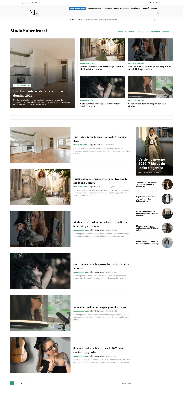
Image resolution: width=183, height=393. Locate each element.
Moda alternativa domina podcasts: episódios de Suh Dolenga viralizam (149, 68)
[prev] (155, 19)
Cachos (120, 32)
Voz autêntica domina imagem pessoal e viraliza (147, 105)
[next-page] (26, 383)
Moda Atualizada (153, 32)
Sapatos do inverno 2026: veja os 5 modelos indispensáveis (147, 199)
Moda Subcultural (22, 85)
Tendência (166, 32)
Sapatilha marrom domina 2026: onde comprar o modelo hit (147, 184)
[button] (157, 13)
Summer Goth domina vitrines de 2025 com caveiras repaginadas (101, 350)
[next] (159, 19)
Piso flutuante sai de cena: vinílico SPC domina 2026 (41, 93)
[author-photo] (91, 145)
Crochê (141, 32)
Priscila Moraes (99, 145)
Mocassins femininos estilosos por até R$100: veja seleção (147, 228)
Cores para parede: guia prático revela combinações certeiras (148, 213)
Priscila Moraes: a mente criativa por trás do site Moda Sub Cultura (101, 68)
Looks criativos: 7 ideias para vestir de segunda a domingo (147, 242)
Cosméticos (130, 32)
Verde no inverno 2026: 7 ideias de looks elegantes (100, 19)
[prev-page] (164, 130)
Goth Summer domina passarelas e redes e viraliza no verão (100, 105)
